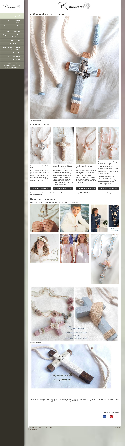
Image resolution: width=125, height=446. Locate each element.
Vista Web (118, 427)
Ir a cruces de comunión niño (40, 188)
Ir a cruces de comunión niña (63, 188)
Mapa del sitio (48, 427)
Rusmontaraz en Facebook (111, 412)
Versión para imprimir (35, 427)
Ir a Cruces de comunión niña (108, 188)
